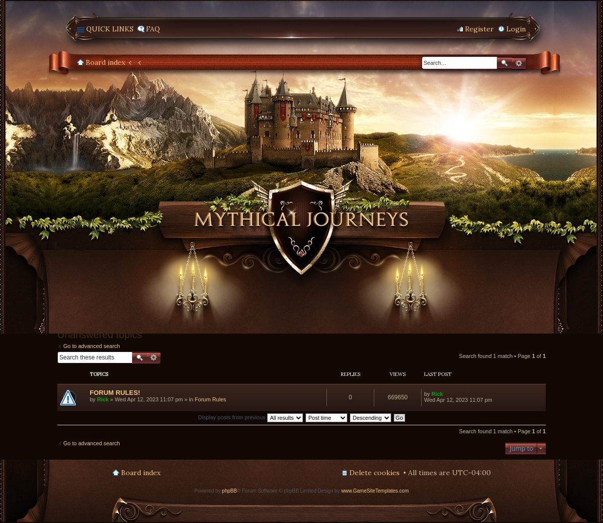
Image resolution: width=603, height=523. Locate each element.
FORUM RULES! (115, 392)
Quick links (110, 28)
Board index (105, 62)
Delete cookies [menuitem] (374, 472)
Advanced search (519, 63)
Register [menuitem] (479, 28)
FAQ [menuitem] (153, 28)
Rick (103, 399)
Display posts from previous (250, 417)
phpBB (229, 491)
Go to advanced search (91, 346)
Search (504, 63)
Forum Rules (210, 399)
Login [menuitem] (516, 28)
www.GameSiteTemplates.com (375, 491)
